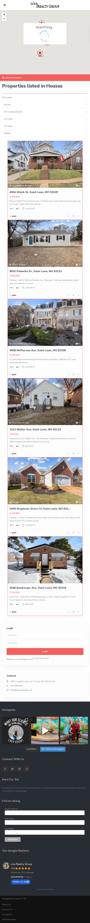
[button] (41, 54)
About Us (6, 904)
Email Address (11, 809)
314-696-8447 (16, 685)
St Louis (28, 185)
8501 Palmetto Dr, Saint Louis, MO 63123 (36, 271)
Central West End (19, 343)
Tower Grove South (20, 581)
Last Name (9, 828)
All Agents (7, 914)
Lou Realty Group (21, 864)
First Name (9, 819)
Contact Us (7, 909)
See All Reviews (45, 889)
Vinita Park (16, 423)
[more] (37, 204)
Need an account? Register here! (20, 659)
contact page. (21, 791)
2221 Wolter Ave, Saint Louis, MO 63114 (35, 429)
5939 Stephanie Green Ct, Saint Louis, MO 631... (40, 508)
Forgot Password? (41, 658)
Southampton (18, 185)
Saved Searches (9, 919)
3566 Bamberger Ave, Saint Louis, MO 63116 (38, 588)
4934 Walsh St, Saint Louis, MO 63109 (34, 192)
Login (45, 651)
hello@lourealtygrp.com (21, 690)
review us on (21, 881)
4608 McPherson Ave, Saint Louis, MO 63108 (38, 350)
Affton (15, 264)
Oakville (15, 502)
